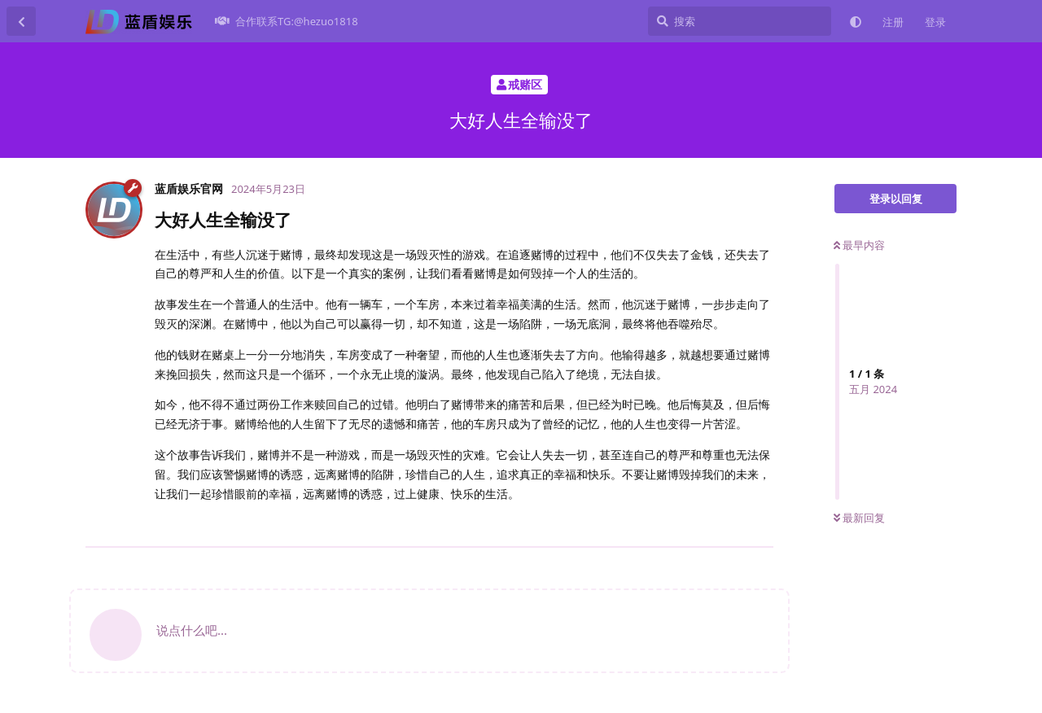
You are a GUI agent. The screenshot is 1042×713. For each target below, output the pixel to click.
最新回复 (859, 517)
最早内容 (859, 245)
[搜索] (739, 21)
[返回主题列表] (21, 21)
